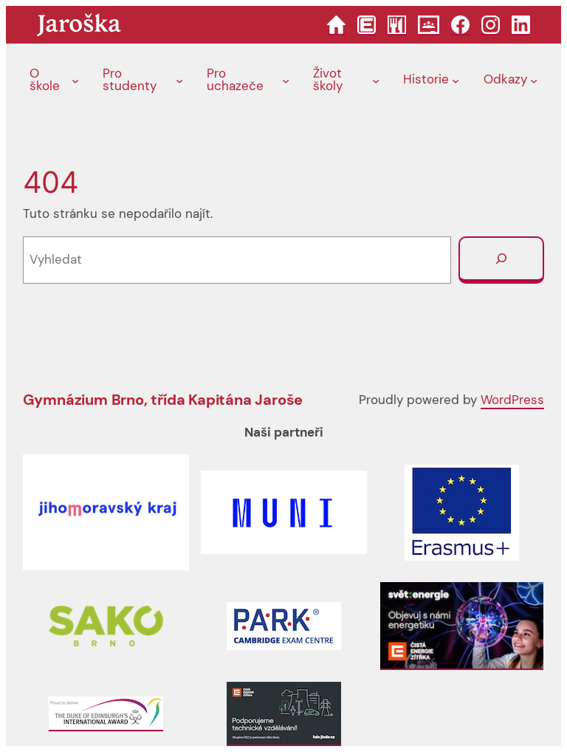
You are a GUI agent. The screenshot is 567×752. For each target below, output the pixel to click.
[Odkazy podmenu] (533, 80)
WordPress (512, 400)
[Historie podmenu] (455, 80)
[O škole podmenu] (75, 80)
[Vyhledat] (501, 260)
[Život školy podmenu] (375, 80)
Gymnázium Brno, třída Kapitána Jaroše (163, 399)
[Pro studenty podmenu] (179, 80)
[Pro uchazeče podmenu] (285, 80)
